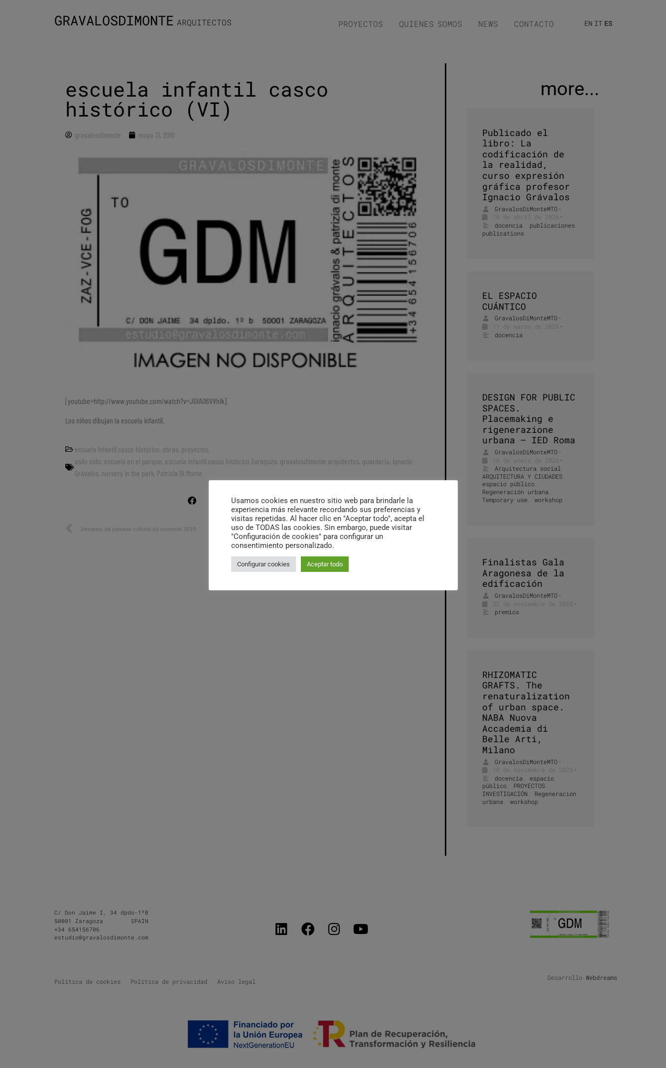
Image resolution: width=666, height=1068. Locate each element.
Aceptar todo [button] (325, 564)
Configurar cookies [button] (263, 564)
